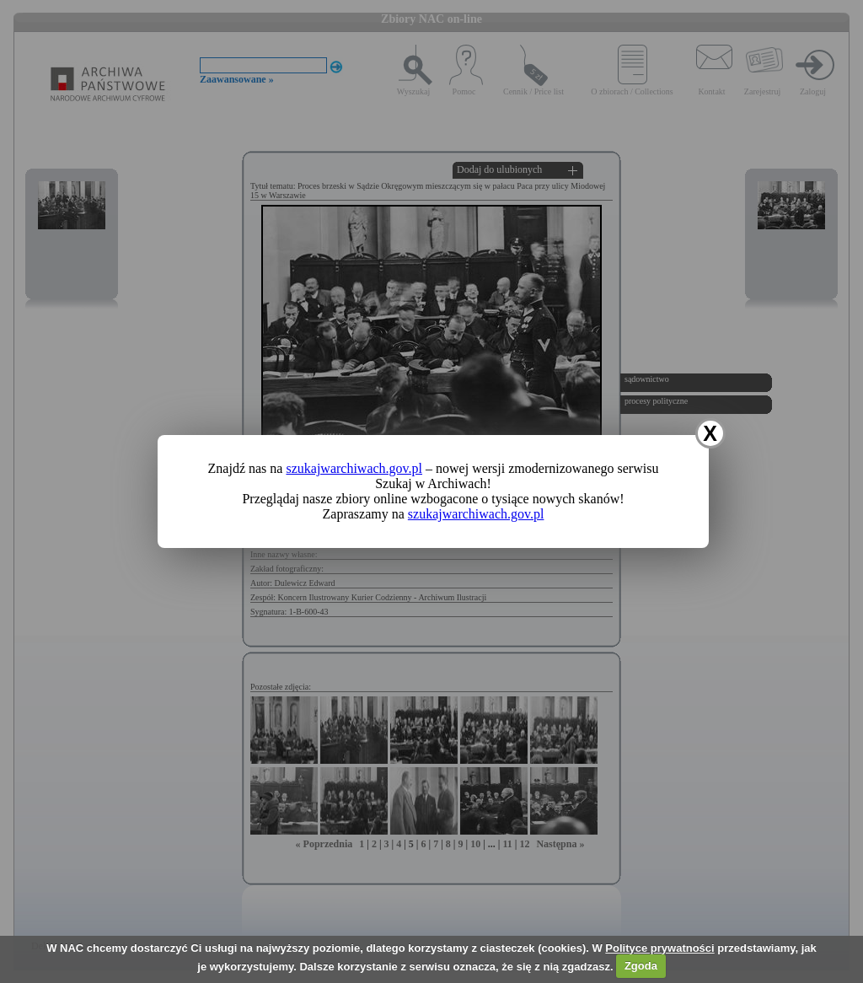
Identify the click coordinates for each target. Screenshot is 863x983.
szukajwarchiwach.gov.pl (354, 468)
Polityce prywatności (659, 948)
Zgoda (640, 965)
